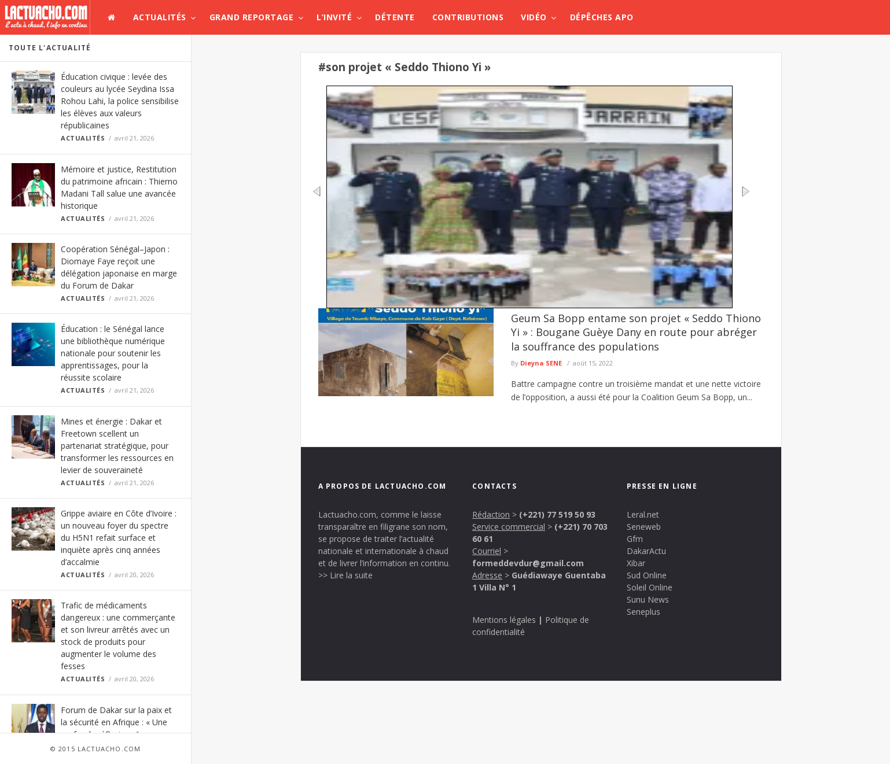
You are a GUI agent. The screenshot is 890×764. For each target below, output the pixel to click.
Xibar (636, 563)
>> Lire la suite (345, 575)
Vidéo (534, 17)
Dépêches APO (602, 17)
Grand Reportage (251, 17)
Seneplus (643, 611)
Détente (395, 17)
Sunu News (648, 599)
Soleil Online (649, 587)
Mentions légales (504, 619)
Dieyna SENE (541, 363)
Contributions (468, 17)
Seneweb (644, 526)
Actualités (159, 17)
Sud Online (647, 575)
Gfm (635, 538)
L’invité (334, 17)
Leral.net (643, 514)
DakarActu (646, 550)
